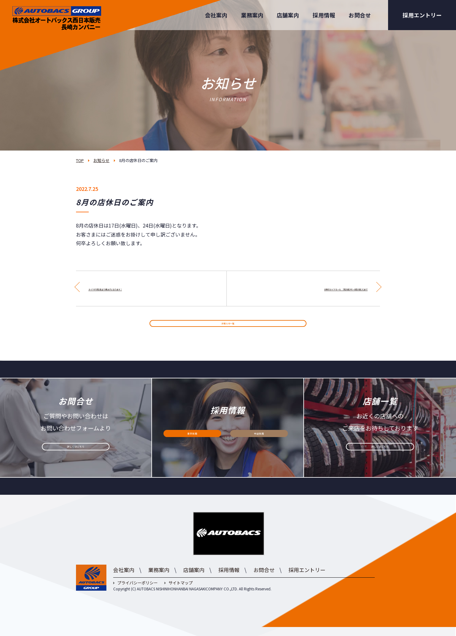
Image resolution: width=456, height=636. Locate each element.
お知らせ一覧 (228, 328)
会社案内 (216, 15)
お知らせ (101, 160)
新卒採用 (192, 446)
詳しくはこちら (75, 460)
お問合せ (360, 15)
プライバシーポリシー (135, 592)
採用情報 (324, 15)
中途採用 (259, 446)
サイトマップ (178, 592)
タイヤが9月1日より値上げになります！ (133, 288)
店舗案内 (288, 15)
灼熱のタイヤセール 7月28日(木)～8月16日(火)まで (308, 288)
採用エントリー (422, 15)
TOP (80, 160)
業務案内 (252, 15)
